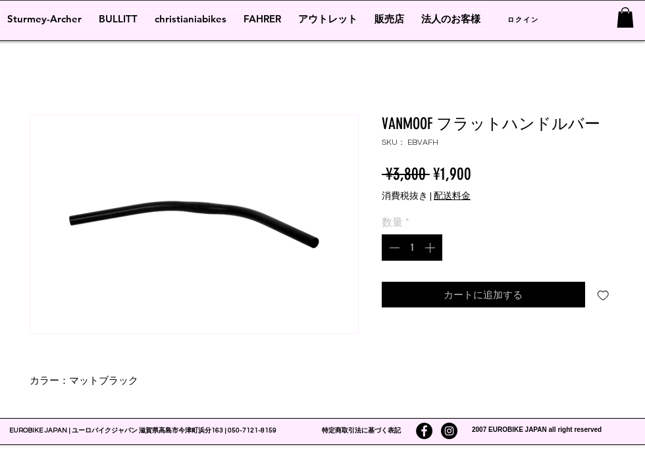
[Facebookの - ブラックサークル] (424, 431)
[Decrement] (393, 247)
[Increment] (431, 247)
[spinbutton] (412, 247)
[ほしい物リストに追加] (603, 294)
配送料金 (452, 196)
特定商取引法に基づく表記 (361, 430)
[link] (625, 17)
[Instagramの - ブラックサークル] (449, 431)
